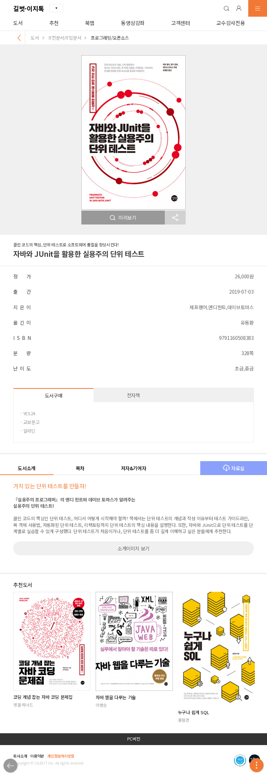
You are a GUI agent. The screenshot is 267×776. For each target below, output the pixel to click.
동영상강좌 (133, 22)
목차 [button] (80, 468)
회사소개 (20, 756)
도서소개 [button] (26, 468)
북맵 (90, 22)
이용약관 (37, 756)
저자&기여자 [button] (133, 468)
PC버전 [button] (133, 739)
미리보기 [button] (123, 217)
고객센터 (180, 22)
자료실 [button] (233, 468)
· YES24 (28, 413)
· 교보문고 (30, 422)
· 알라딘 (28, 430)
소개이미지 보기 (133, 548)
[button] (226, 8)
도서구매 (54, 395)
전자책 (133, 395)
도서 (18, 22)
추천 (54, 22)
